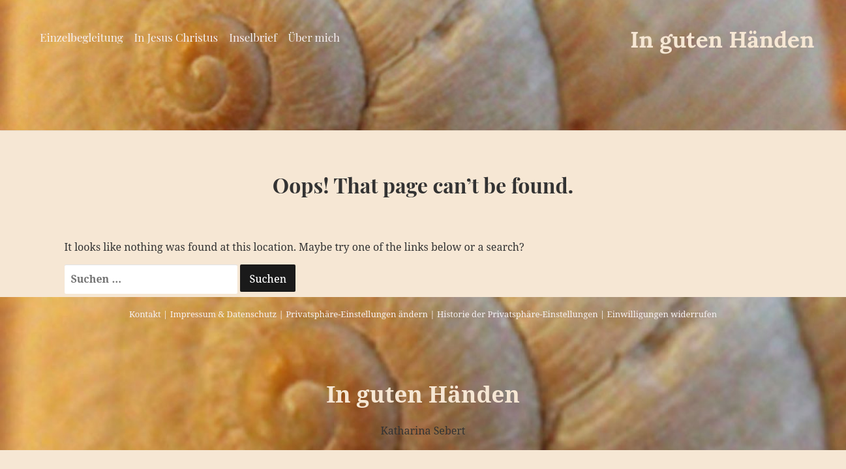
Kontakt (145, 314)
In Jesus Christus (176, 37)
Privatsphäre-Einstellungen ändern (357, 314)
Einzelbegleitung (81, 37)
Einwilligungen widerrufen (662, 314)
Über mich (314, 37)
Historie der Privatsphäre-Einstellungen (517, 314)
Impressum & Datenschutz (223, 314)
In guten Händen (722, 39)
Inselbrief (253, 37)
